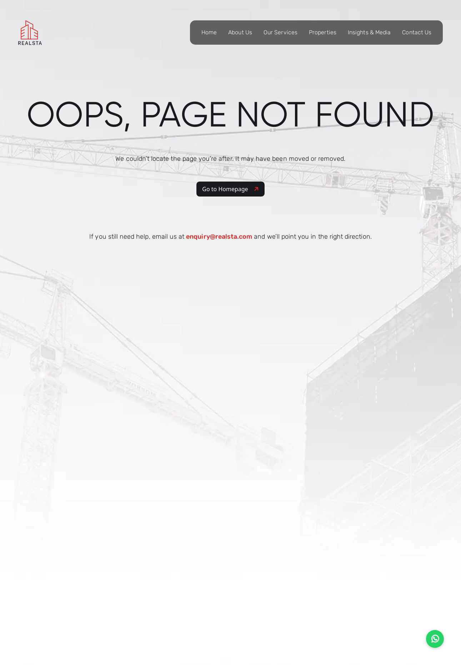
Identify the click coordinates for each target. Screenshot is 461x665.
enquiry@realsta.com (219, 236)
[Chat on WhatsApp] (435, 639)
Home (209, 32)
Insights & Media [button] (369, 32)
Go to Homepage (231, 189)
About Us (240, 32)
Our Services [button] (280, 32)
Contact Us (416, 32)
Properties (322, 32)
